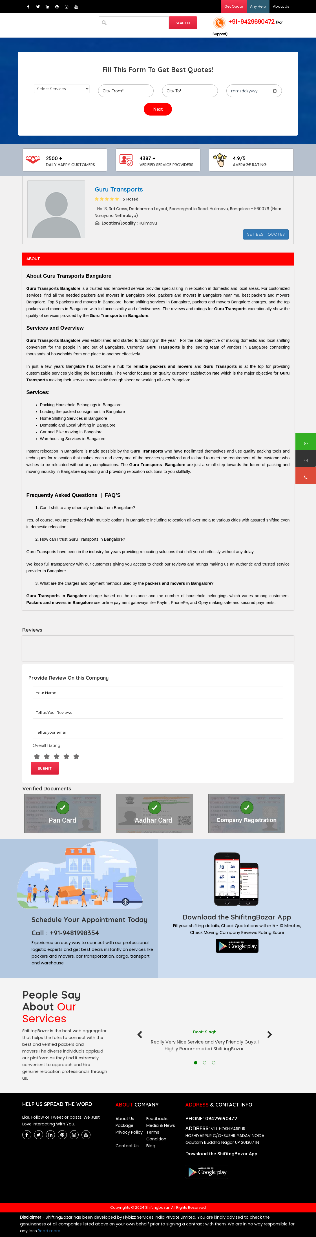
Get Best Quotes (266, 234)
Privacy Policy (129, 1132)
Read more (49, 1231)
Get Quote (233, 6)
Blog (150, 1146)
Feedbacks (157, 1118)
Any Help (258, 6)
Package (124, 1125)
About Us (281, 6)
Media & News (160, 1125)
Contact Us (127, 1146)
